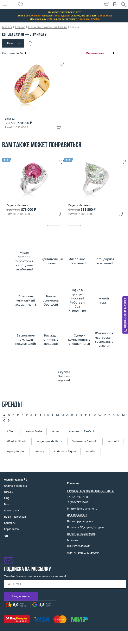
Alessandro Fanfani (81, 431)
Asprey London (15, 451)
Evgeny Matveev (17, 205)
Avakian (91, 451)
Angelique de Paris (49, 441)
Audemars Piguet (65, 451)
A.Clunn (11, 431)
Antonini (113, 441)
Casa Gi (10, 119)
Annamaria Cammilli (85, 441)
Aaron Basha (34, 431)
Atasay (39, 451)
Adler (55, 431)
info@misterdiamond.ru (82, 508)
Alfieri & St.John (16, 441)
